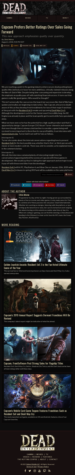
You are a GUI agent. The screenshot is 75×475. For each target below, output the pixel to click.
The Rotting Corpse (27, 459)
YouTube (50, 185)
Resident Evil (27, 46)
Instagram (38, 185)
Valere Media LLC (33, 464)
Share (69, 174)
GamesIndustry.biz (10, 134)
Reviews (36, 457)
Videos (26, 457)
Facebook (15, 185)
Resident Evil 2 (25, 110)
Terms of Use (31, 467)
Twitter (26, 185)
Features (47, 457)
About (43, 459)
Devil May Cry (41, 46)
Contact (53, 459)
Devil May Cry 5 (58, 110)
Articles (6, 46)
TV (47, 454)
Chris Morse (9, 39)
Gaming (16, 46)
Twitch (60, 185)
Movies (39, 454)
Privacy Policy (43, 467)
